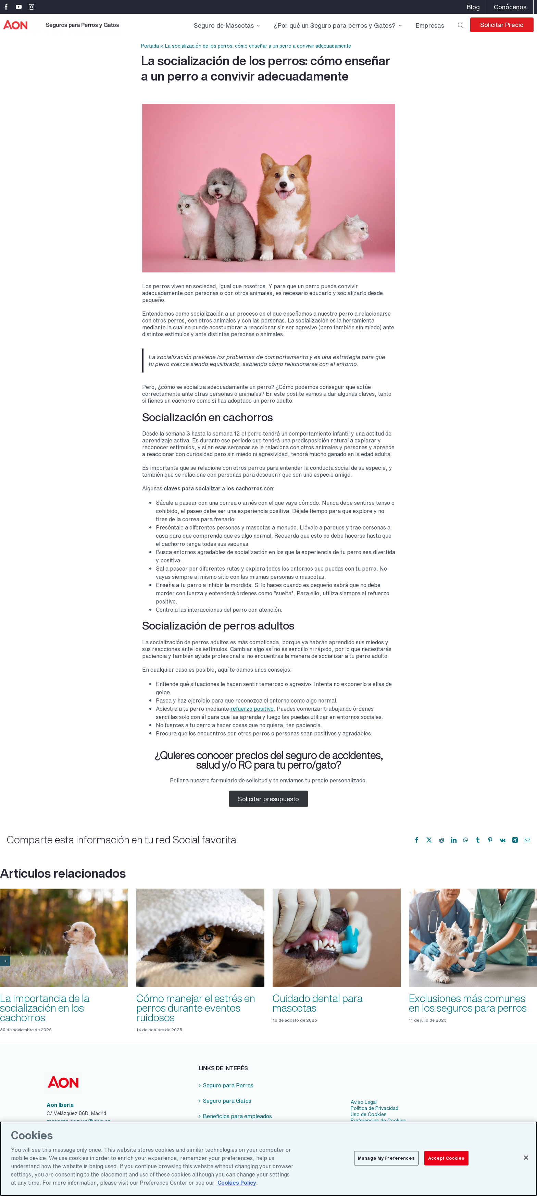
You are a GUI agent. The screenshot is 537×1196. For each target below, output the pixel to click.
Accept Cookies (446, 1163)
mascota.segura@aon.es (79, 1121)
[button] (5, 961)
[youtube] (19, 7)
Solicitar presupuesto (268, 798)
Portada (150, 45)
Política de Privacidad (374, 1108)
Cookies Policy (236, 1188)
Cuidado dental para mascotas (318, 1003)
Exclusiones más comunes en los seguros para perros (468, 1003)
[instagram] (31, 7)
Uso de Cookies (369, 1114)
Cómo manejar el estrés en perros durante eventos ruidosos (195, 1008)
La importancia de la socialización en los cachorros (44, 1008)
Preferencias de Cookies (378, 1121)
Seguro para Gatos (227, 1101)
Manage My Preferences (386, 1163)
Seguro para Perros (228, 1085)
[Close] (526, 1163)
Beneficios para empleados (237, 1116)
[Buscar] (460, 25)
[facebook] (6, 7)
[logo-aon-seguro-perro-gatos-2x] (61, 18)
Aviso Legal (364, 1102)
